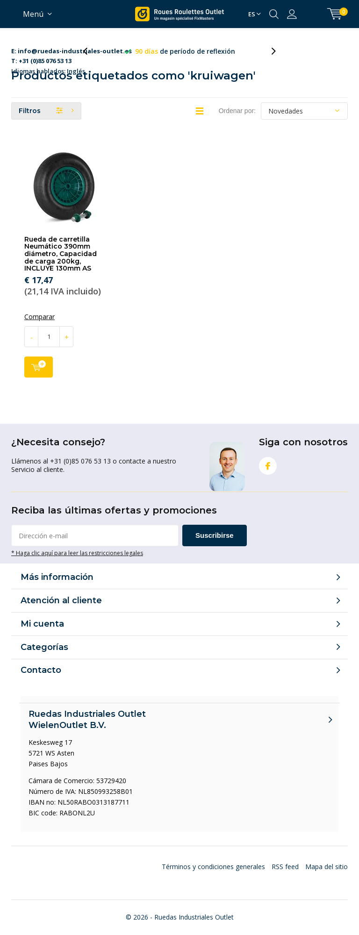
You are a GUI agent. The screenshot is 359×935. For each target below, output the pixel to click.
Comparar (39, 317)
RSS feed (285, 866)
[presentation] (90, 51)
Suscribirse (214, 535)
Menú (33, 14)
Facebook (268, 464)
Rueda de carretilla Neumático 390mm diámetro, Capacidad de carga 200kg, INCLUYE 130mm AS (60, 254)
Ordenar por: (237, 110)
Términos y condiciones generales (213, 866)
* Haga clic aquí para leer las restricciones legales (77, 553)
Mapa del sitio (326, 866)
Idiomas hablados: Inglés (71, 52)
